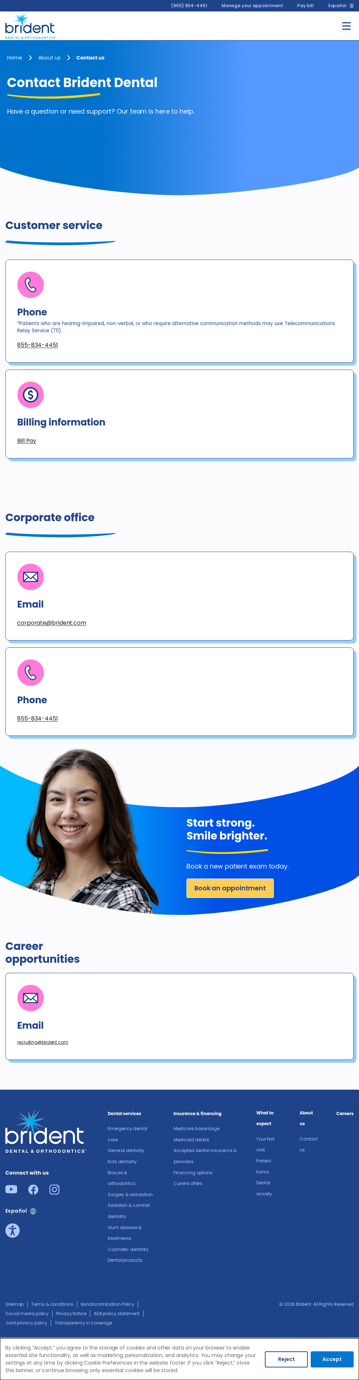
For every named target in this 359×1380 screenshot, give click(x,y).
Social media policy (27, 1313)
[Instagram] (54, 1192)
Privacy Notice (71, 1313)
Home (14, 57)
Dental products (125, 1260)
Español (337, 5)
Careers (345, 1113)
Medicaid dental (191, 1140)
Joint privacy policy (26, 1323)
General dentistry (126, 1150)
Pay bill (305, 6)
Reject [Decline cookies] (286, 1359)
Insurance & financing (198, 1113)
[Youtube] (11, 1191)
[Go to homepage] (31, 24)
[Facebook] (33, 1192)
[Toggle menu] (346, 26)
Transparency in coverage (83, 1323)
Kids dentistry (122, 1161)
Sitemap (14, 1304)
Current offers (188, 1183)
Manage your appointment (252, 6)
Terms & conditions (52, 1304)
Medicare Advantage (196, 1129)
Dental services (124, 1113)
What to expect (264, 1118)
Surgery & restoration (130, 1194)
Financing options (193, 1173)
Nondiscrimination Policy (108, 1304)
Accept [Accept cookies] (332, 1359)
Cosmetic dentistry (128, 1249)
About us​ (49, 57)
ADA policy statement (117, 1313)
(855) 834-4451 (189, 6)
